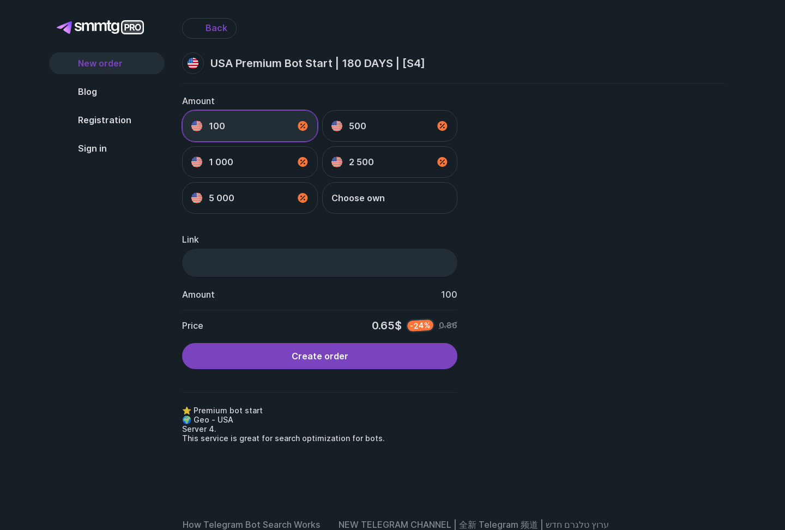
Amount (198, 100)
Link (190, 239)
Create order (320, 356)
